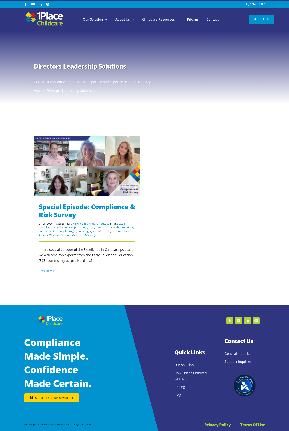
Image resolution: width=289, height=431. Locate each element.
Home (38, 90)
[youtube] (33, 4)
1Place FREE (257, 4)
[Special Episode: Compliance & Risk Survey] (87, 166)
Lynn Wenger (83, 231)
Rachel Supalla (101, 231)
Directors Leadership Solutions (114, 227)
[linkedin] (40, 4)
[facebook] (25, 4)
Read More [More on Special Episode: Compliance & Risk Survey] (45, 271)
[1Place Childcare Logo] (44, 12)
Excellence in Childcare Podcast (89, 223)
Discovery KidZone (50, 231)
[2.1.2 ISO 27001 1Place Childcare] (244, 367)
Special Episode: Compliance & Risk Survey (87, 210)
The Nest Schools (60, 235)
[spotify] (47, 4)
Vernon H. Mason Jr (84, 235)
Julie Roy (68, 231)
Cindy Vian (87, 227)
